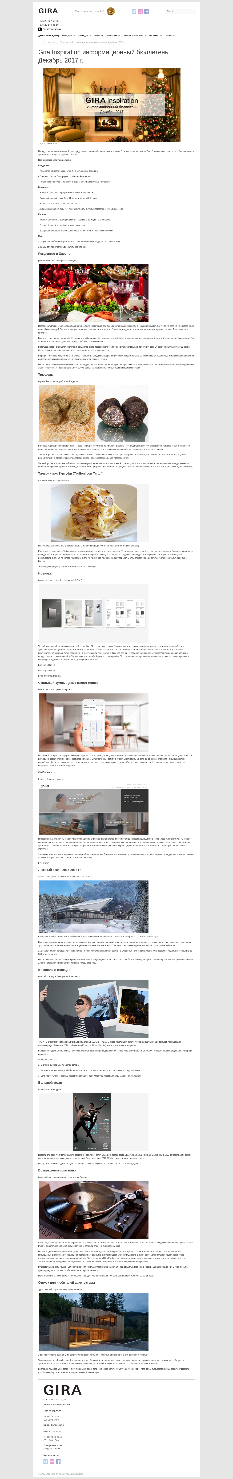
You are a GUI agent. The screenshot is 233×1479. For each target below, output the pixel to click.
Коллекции (98, 36)
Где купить (154, 36)
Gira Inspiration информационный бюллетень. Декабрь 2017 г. (92, 42)
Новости (51, 42)
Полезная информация (133, 36)
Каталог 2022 (170, 36)
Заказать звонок (49, 29)
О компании (111, 36)
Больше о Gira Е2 (46, 665)
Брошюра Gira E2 (46, 670)
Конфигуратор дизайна (49, 676)
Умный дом (83, 36)
